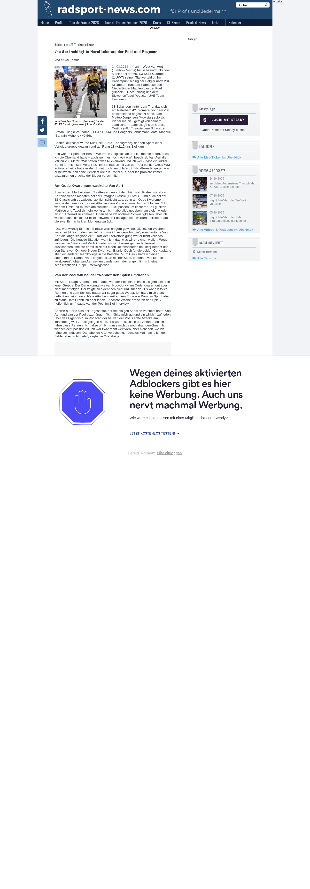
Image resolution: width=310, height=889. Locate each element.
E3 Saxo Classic (151, 74)
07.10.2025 (232, 200)
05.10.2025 (232, 216)
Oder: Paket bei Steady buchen (224, 130)
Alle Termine (206, 258)
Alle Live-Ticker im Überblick (219, 157)
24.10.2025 (232, 183)
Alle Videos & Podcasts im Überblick (225, 229)
